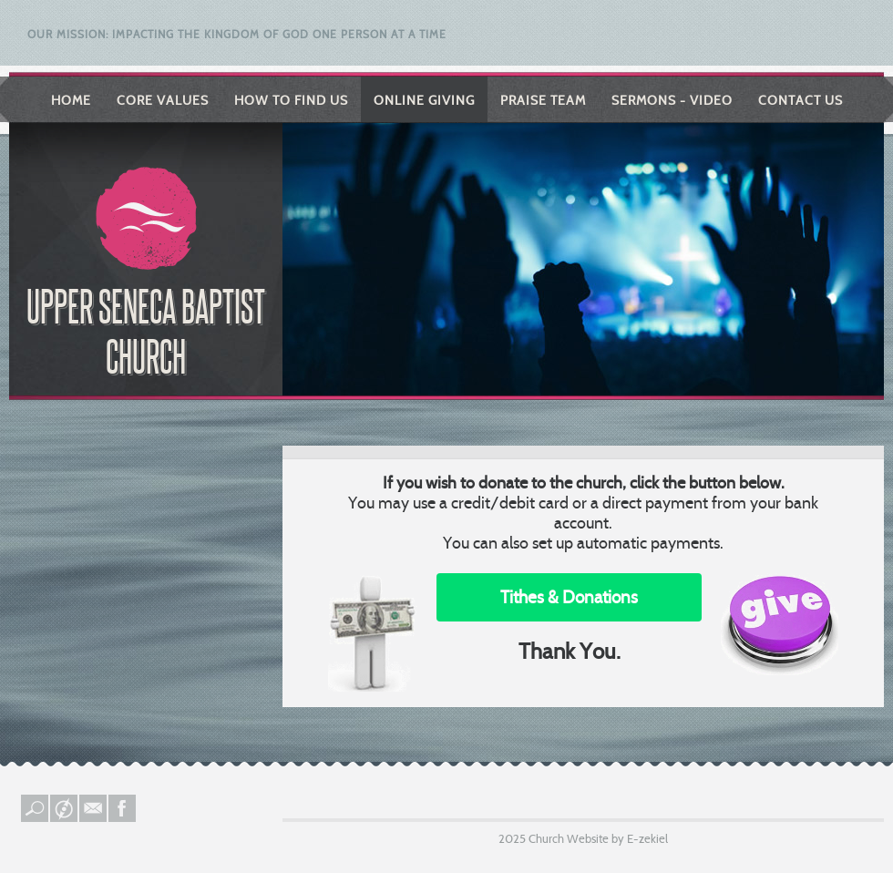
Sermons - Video (672, 100)
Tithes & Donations (569, 597)
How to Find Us (291, 100)
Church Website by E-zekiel (598, 838)
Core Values (163, 100)
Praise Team (543, 100)
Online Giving (424, 100)
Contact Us (800, 100)
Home (71, 100)
